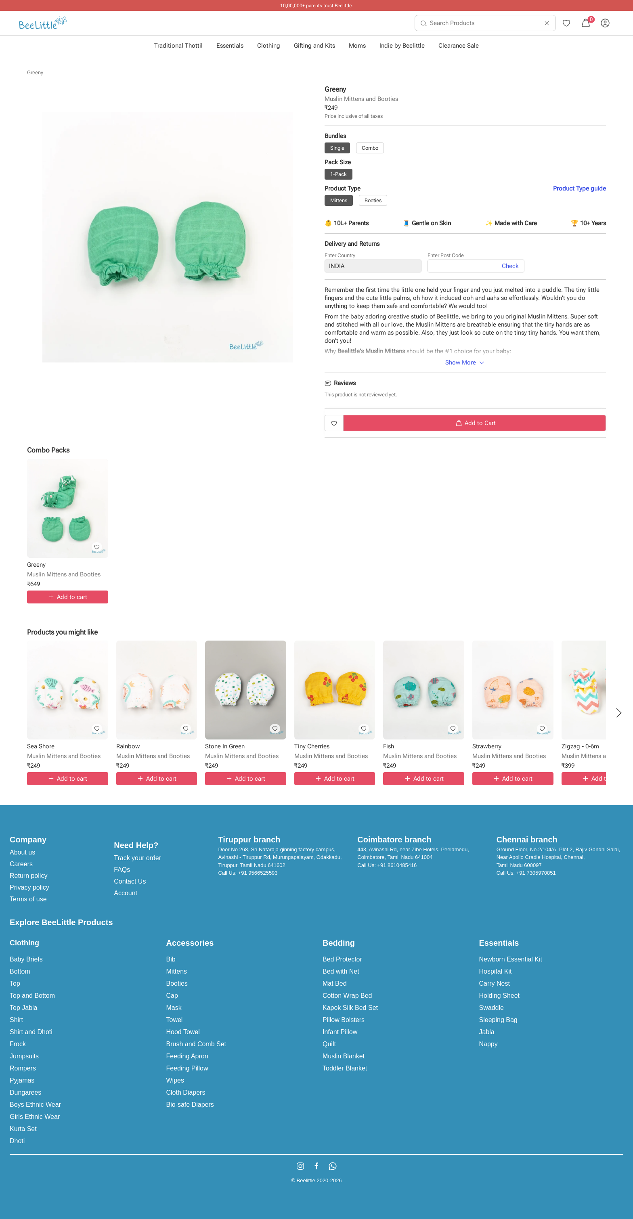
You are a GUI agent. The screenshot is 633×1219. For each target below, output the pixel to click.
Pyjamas (22, 1080)
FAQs (122, 869)
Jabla (487, 1031)
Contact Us (130, 881)
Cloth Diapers (185, 1092)
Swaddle (491, 1007)
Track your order (137, 858)
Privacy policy (29, 887)
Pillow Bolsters (344, 1019)
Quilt (329, 1044)
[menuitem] (43, 23)
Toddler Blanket (345, 1068)
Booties (177, 983)
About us (22, 852)
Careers (21, 864)
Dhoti (17, 1140)
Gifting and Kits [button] (314, 45)
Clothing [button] (268, 45)
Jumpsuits (24, 1056)
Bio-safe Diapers (190, 1104)
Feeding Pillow (187, 1068)
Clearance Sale (458, 45)
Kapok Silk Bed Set (350, 1007)
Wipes (175, 1080)
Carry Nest (494, 983)
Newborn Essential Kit (511, 959)
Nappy (488, 1044)
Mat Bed (335, 983)
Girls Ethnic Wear (35, 1116)
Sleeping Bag (498, 1019)
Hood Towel (183, 1031)
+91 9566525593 (258, 873)
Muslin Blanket (344, 1056)
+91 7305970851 (536, 873)
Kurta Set (23, 1128)
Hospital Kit (495, 971)
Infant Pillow (340, 1031)
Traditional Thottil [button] (178, 45)
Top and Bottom (32, 995)
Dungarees (25, 1092)
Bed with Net (341, 971)
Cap (172, 995)
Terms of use (28, 899)
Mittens (176, 971)
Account (125, 893)
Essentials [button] (229, 45)
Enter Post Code (446, 255)
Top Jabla (24, 1007)
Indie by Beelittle (402, 45)
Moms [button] (357, 45)
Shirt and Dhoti (31, 1031)
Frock (18, 1044)
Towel (174, 1019)
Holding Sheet (499, 995)
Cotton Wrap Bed (347, 995)
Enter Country (340, 255)
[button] (619, 713)
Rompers (23, 1068)
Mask (174, 1007)
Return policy (28, 875)
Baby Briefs (26, 959)
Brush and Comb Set (196, 1044)
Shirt (16, 1019)
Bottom (20, 971)
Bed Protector (342, 959)
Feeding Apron (187, 1056)
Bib (171, 959)
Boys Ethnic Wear (35, 1104)
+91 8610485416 (397, 865)
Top (15, 983)
